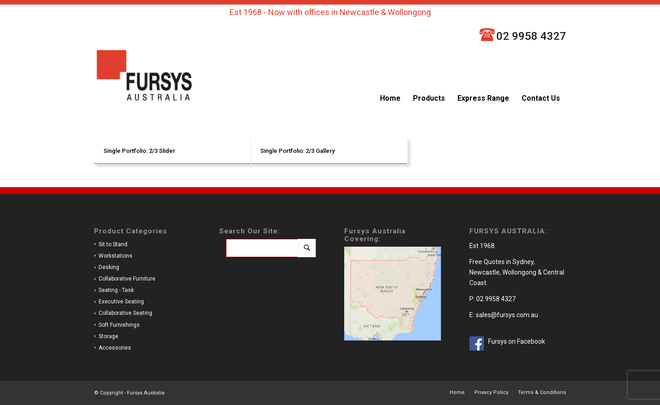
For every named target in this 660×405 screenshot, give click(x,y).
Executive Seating (121, 301)
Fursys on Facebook (516, 341)
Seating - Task (116, 290)
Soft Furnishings (119, 325)
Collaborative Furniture (127, 278)
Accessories (115, 348)
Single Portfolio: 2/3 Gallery (297, 150)
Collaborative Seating (125, 313)
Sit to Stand (113, 244)
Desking (109, 267)
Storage (108, 336)
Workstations (115, 256)
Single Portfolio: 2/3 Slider (139, 150)
